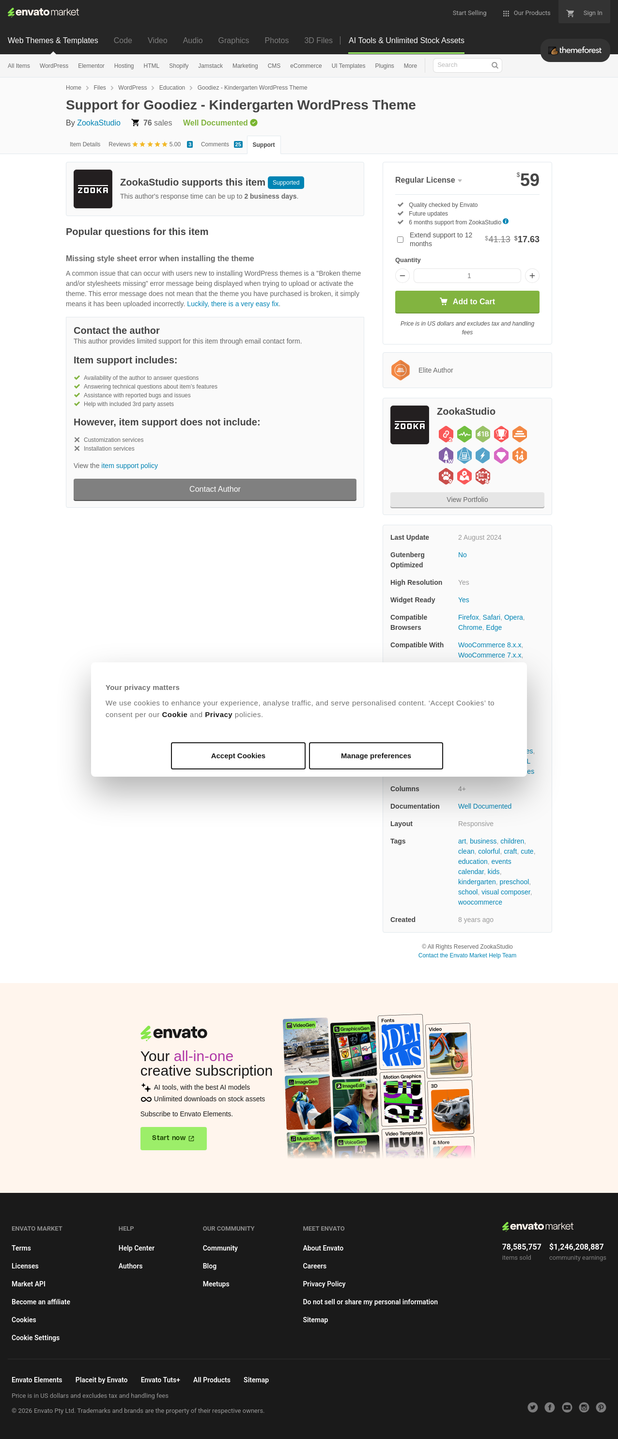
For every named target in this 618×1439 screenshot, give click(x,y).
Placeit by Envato (102, 1380)
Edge (494, 627)
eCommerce (306, 66)
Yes (463, 600)
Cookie (174, 714)
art (462, 841)
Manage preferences (376, 755)
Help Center (136, 1248)
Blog (209, 1266)
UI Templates (349, 66)
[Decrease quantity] (402, 275)
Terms (21, 1248)
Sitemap (315, 1320)
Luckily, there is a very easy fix (232, 304)
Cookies (24, 1320)
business (483, 841)
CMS (274, 66)
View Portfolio (467, 499)
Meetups (216, 1284)
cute (527, 851)
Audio (193, 40)
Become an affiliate (41, 1302)
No (462, 555)
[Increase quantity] (532, 275)
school (468, 892)
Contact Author (215, 489)
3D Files (318, 40)
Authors (131, 1266)
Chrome (470, 627)
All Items (19, 66)
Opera (513, 617)
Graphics (233, 40)
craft (510, 851)
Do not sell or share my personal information (370, 1302)
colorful (489, 851)
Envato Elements (37, 1380)
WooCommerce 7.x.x (489, 655)
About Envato (323, 1248)
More (410, 66)
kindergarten (477, 882)
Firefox (468, 617)
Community (220, 1248)
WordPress (54, 66)
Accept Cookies (238, 755)
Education (172, 87)
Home (73, 87)
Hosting (124, 66)
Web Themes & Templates (53, 40)
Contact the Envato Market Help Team (467, 955)
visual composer (505, 892)
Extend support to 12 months (475, 239)
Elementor (91, 66)
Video (158, 40)
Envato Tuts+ (160, 1380)
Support (264, 144)
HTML (152, 66)
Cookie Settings (36, 1338)
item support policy (129, 465)
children (512, 841)
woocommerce (480, 902)
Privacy (218, 714)
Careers (314, 1266)
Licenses (25, 1266)
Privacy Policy (324, 1284)
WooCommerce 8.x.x (489, 645)
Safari (492, 617)
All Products (212, 1380)
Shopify (178, 66)
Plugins (384, 66)
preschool (514, 882)
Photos (277, 40)
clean (466, 851)
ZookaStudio (99, 123)
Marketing (245, 66)
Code (123, 40)
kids (494, 872)
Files (99, 87)
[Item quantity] (467, 275)
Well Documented (484, 806)
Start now (168, 1138)
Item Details (85, 144)
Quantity (408, 260)
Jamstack (210, 66)
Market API (29, 1284)
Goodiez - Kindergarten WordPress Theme (253, 87)
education (473, 861)
